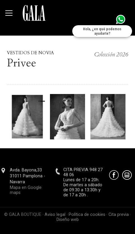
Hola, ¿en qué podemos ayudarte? (102, 31)
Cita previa (119, 214)
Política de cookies (87, 214)
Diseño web (67, 219)
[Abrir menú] (9, 13)
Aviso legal (55, 214)
